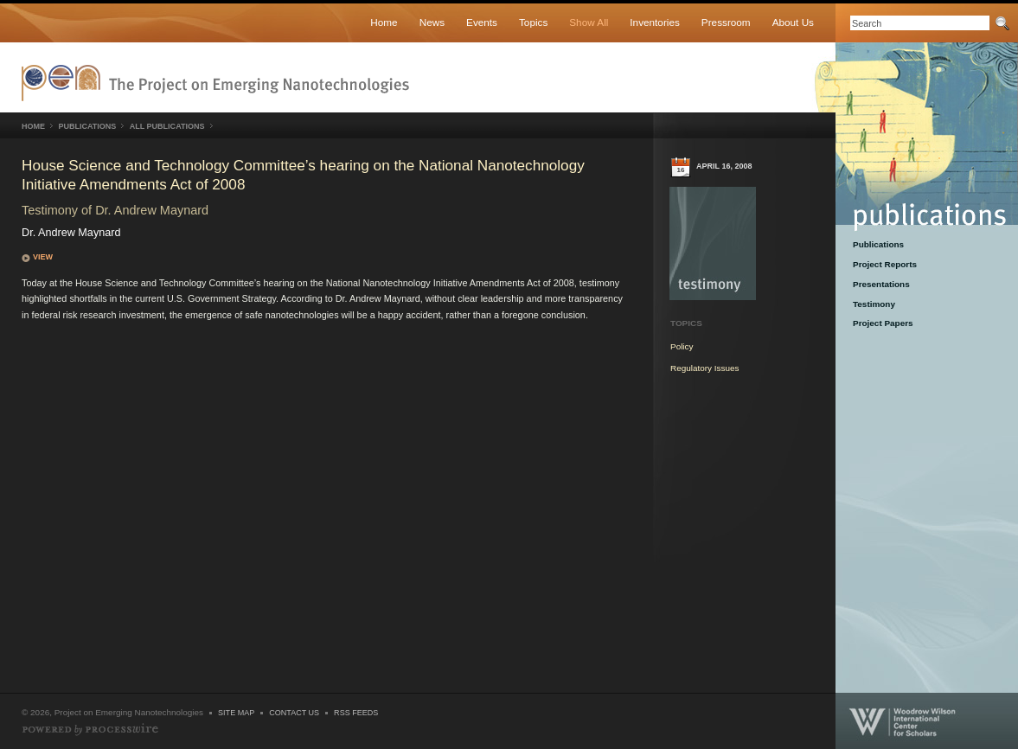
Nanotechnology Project (215, 83)
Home (383, 22)
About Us (793, 22)
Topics (533, 22)
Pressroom (726, 22)
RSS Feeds (356, 712)
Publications (914, 137)
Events (481, 22)
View (43, 257)
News (432, 22)
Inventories (654, 22)
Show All (588, 22)
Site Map (236, 712)
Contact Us (294, 712)
